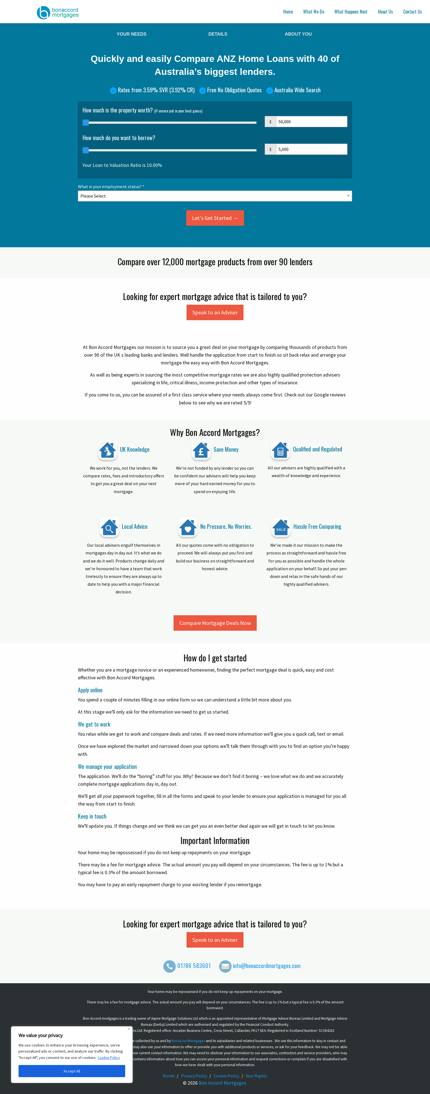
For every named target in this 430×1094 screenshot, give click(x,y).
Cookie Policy (109, 1057)
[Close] (129, 1029)
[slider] (86, 123)
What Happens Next (351, 11)
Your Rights (256, 1076)
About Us (385, 11)
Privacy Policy (194, 1076)
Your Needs (131, 33)
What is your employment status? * (215, 191)
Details (217, 33)
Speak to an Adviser (215, 312)
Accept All (72, 1071)
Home (288, 11)
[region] (72, 1054)
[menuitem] (289, 11)
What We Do (313, 11)
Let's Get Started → (215, 217)
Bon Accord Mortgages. (223, 1083)
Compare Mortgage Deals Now (215, 622)
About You (298, 33)
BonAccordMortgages (188, 1040)
